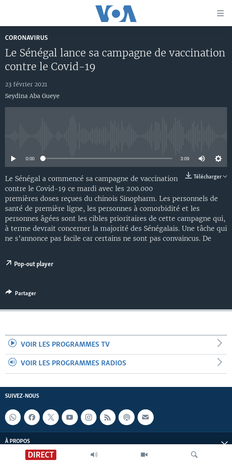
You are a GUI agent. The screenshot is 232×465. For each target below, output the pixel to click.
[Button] (20, 295)
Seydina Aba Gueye (32, 96)
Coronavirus (26, 38)
